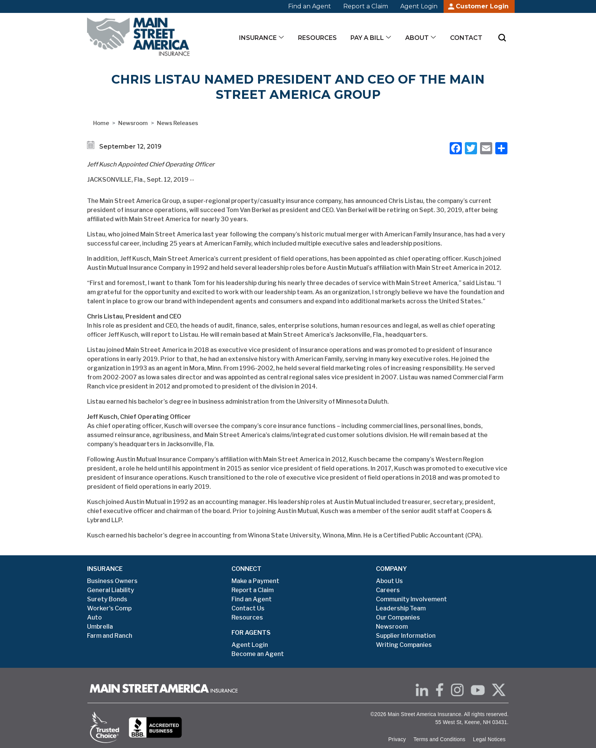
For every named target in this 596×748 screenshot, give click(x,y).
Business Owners (112, 581)
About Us (389, 581)
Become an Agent (257, 654)
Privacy (397, 739)
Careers (388, 590)
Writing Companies (404, 644)
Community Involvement (411, 599)
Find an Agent (309, 6)
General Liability (110, 590)
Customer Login (482, 6)
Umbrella (100, 626)
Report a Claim (365, 6)
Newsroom (133, 123)
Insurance (258, 37)
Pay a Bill (367, 37)
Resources (317, 37)
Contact (466, 37)
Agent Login (418, 6)
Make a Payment (255, 581)
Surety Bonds (107, 599)
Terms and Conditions (440, 739)
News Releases (177, 123)
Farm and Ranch (109, 635)
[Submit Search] (502, 37)
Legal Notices (489, 739)
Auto (94, 617)
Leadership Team (401, 608)
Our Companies (398, 617)
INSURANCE (105, 568)
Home (101, 123)
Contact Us (248, 608)
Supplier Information (406, 635)
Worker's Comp (109, 608)
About (417, 37)
